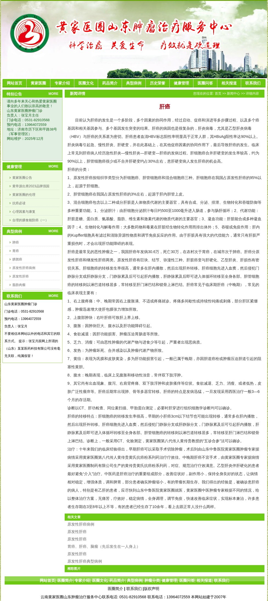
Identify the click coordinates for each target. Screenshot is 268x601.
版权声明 (151, 588)
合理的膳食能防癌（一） (30, 220)
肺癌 (15, 242)
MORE (53, 94)
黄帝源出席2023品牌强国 (30, 186)
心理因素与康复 (23, 212)
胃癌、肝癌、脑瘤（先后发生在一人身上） (103, 546)
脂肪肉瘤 (18, 285)
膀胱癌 (17, 259)
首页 (218, 93)
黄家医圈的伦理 (23, 195)
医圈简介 (115, 588)
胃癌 (15, 251)
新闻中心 (233, 93)
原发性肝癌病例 (23, 268)
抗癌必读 (18, 203)
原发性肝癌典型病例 (84, 561)
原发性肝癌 (20, 276)
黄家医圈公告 (22, 178)
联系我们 (134, 588)
